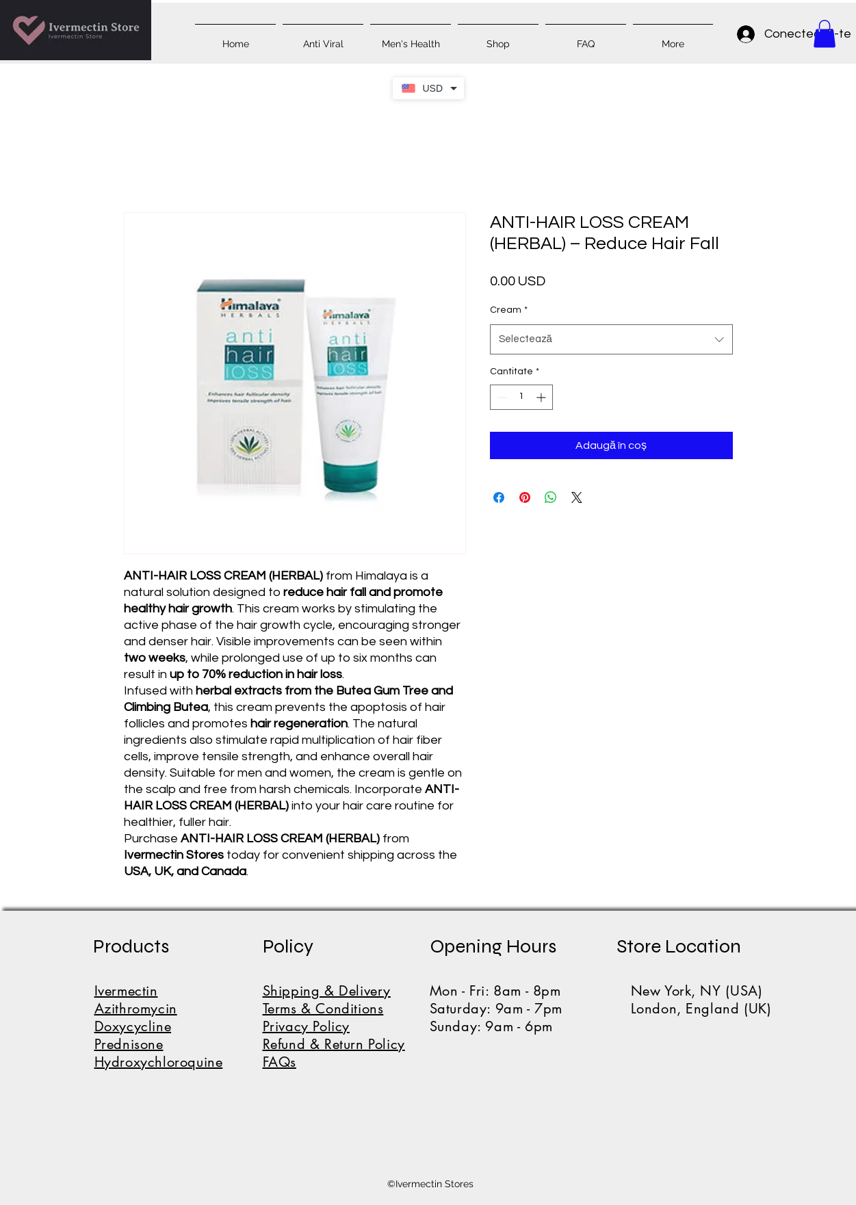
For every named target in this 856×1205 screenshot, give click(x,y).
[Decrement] (500, 397)
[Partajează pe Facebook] (499, 497)
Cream (509, 310)
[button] (824, 34)
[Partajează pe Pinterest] (525, 497)
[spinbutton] (521, 397)
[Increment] (542, 397)
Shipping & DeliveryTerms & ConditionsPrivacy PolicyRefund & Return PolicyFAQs (334, 1026)
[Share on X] (577, 497)
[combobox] (611, 339)
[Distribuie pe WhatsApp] (551, 497)
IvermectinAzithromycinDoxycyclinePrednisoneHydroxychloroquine (158, 1026)
